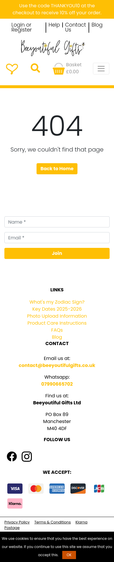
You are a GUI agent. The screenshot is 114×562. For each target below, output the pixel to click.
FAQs (57, 330)
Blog (97, 25)
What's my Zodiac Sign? (57, 302)
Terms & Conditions (52, 522)
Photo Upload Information (57, 316)
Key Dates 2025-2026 (57, 309)
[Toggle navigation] (101, 68)
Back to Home (56, 168)
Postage (12, 527)
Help (54, 25)
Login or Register (21, 27)
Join (57, 253)
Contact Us (75, 27)
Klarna (81, 522)
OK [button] (69, 554)
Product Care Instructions (57, 323)
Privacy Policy (17, 522)
